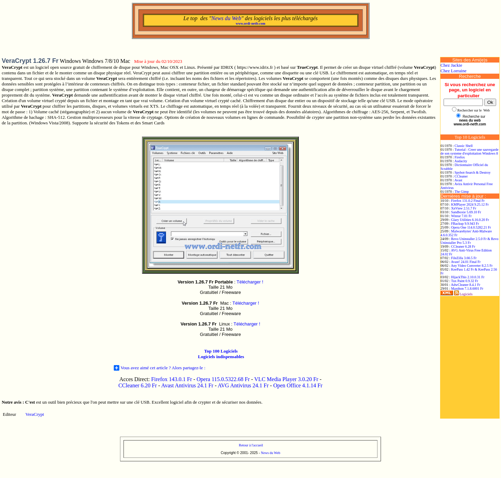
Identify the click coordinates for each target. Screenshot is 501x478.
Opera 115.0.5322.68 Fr (223, 379)
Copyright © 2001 (234, 453)
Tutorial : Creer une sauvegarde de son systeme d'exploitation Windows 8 (469, 151)
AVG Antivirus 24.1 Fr (243, 385)
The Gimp (461, 191)
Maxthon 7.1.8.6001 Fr (467, 288)
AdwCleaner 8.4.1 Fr (465, 285)
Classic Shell (464, 146)
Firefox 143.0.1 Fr (171, 379)
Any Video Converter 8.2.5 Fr (472, 265)
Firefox (460, 157)
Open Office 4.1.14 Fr (297, 385)
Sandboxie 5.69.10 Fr (466, 212)
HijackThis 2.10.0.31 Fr (468, 277)
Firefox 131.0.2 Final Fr (468, 201)
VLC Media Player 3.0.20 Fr (286, 379)
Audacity (460, 161)
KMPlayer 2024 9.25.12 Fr (470, 204)
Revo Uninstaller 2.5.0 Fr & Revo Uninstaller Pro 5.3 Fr (469, 241)
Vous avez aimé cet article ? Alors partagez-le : (160, 368)
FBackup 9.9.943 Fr (465, 223)
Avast (458, 180)
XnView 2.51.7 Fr (463, 208)
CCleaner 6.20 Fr (138, 385)
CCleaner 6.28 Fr (463, 246)
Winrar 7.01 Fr (461, 216)
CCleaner (461, 176)
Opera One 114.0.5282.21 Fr (471, 227)
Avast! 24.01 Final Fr (465, 262)
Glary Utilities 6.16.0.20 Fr (470, 220)
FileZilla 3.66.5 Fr (464, 258)
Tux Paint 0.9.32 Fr (464, 281)
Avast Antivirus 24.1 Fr (187, 385)
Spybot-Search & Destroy (473, 172)
